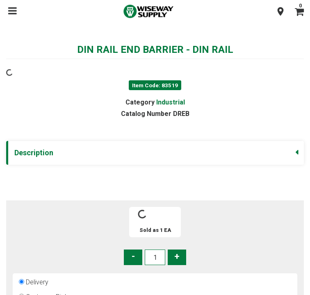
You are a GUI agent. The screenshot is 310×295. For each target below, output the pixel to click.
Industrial (170, 102)
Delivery (38, 282)
